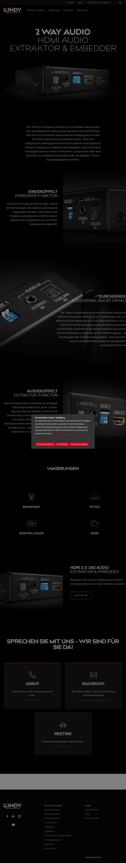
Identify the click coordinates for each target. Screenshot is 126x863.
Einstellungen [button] (62, 444)
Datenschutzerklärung (63, 434)
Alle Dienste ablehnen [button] (45, 444)
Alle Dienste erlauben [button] (79, 444)
